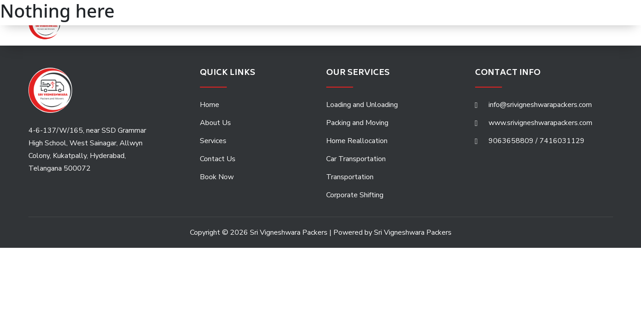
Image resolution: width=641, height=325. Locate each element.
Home (209, 105)
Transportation (350, 177)
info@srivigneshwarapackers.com (540, 105)
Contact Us (217, 159)
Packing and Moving (357, 123)
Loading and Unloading (362, 105)
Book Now (217, 177)
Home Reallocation (356, 141)
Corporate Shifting (354, 195)
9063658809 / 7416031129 (537, 141)
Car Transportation (356, 159)
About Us (215, 123)
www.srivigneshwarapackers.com (540, 123)
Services (213, 141)
